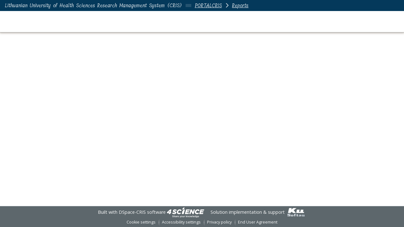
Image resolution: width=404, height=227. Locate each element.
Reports (240, 5)
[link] (185, 212)
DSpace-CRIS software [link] (142, 212)
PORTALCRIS (208, 5)
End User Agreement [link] (257, 222)
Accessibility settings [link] (181, 222)
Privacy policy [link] (219, 222)
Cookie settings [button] (141, 222)
